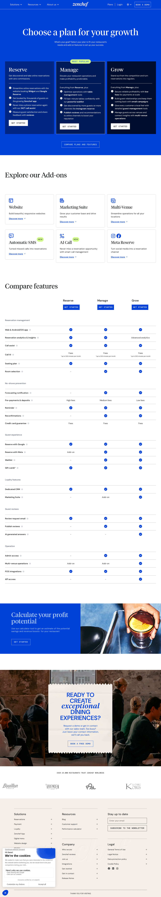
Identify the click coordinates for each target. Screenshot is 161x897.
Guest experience (13, 434)
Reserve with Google (15, 444)
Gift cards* (10, 468)
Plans (110, 4)
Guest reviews (12, 509)
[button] (16, 4)
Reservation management (17, 320)
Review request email (15, 518)
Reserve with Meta (14, 452)
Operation (10, 546)
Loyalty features (13, 479)
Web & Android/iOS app (16, 330)
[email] (127, 821)
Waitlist (8, 460)
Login (120, 4)
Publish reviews (12, 526)
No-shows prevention (15, 383)
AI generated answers (15, 534)
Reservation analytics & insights (20, 337)
